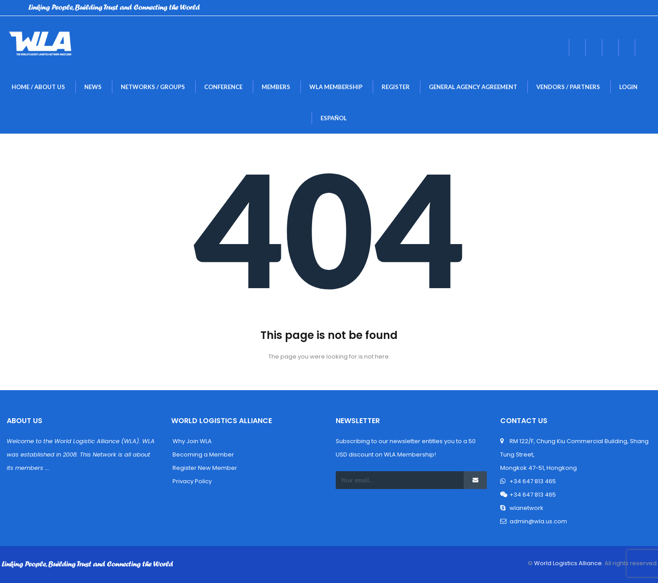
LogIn (628, 86)
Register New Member (204, 468)
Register (396, 86)
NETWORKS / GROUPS (153, 86)
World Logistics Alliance (567, 563)
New (93, 86)
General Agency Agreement (473, 86)
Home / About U (38, 86)
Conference (223, 86)
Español (334, 118)
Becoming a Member (202, 454)
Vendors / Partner (568, 86)
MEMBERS (276, 86)
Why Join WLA (191, 441)
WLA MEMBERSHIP (335, 86)
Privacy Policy (191, 481)
